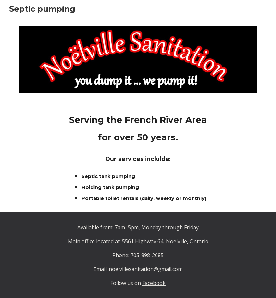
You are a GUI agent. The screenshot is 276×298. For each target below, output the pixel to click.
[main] (138, 157)
